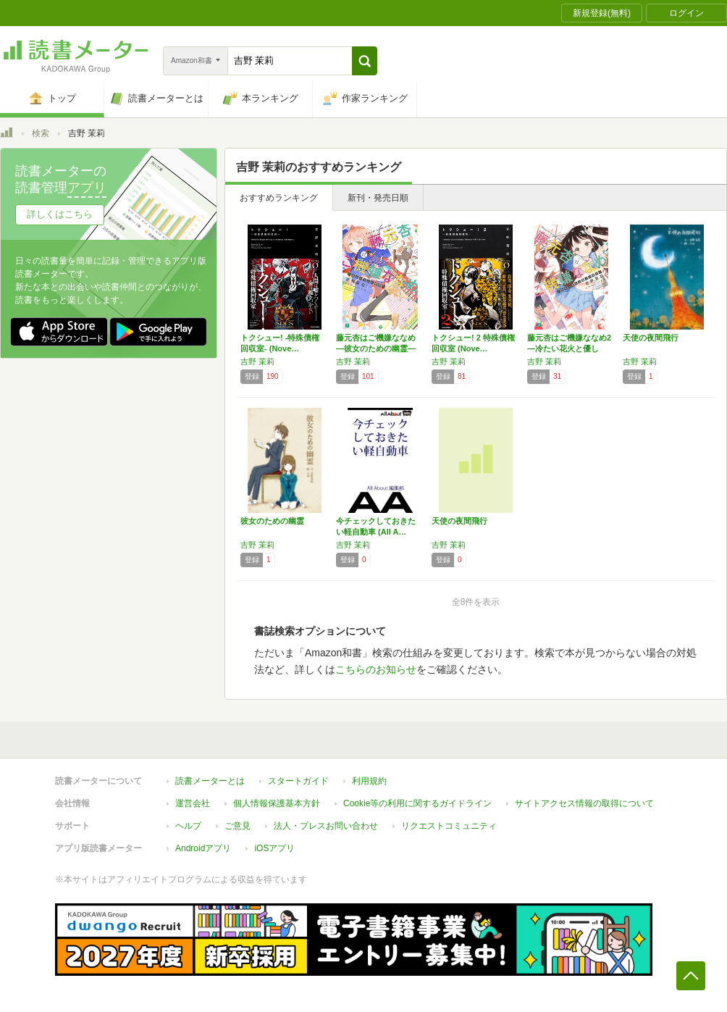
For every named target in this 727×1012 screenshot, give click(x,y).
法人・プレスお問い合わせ (326, 825)
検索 (40, 133)
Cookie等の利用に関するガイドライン (417, 803)
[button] (364, 60)
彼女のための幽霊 (272, 521)
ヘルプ (188, 825)
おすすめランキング (279, 198)
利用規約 (369, 781)
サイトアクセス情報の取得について (584, 803)
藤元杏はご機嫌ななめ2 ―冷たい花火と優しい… (569, 348)
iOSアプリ (274, 848)
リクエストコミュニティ (449, 825)
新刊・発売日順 (378, 198)
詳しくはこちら (60, 214)
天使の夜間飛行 (650, 337)
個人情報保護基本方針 (276, 803)
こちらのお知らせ (375, 669)
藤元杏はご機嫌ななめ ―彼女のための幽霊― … (376, 348)
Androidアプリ (203, 848)
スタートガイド (298, 781)
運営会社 (192, 803)
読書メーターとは (210, 781)
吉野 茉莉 (257, 361)
